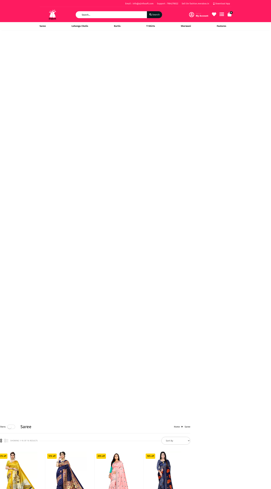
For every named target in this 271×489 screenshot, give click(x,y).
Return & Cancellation (52, 457)
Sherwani (186, 26)
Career (76, 462)
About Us (77, 447)
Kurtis (117, 26)
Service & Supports (50, 462)
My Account (111, 452)
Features (221, 26)
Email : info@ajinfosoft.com (139, 3)
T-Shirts (150, 26)
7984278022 (149, 459)
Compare (110, 457)
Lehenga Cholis (80, 26)
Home (218, 41)
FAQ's (42, 467)
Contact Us (78, 467)
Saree (43, 26)
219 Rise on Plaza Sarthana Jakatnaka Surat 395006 (157, 449)
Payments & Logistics (51, 452)
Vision (75, 452)
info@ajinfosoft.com (154, 466)
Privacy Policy (47, 447)
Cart (107, 462)
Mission (76, 457)
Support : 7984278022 (167, 3)
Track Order (111, 467)
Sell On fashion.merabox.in (195, 3)
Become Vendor (113, 447)
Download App (221, 3)
